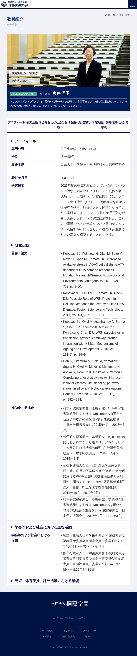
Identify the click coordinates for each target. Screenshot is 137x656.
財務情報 (89, 636)
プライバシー (89, 630)
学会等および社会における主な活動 (60, 125)
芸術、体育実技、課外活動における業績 (106, 125)
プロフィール (16, 122)
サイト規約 (47, 630)
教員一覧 (110, 14)
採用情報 (47, 636)
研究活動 (32, 122)
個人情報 (68, 630)
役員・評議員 (68, 636)
